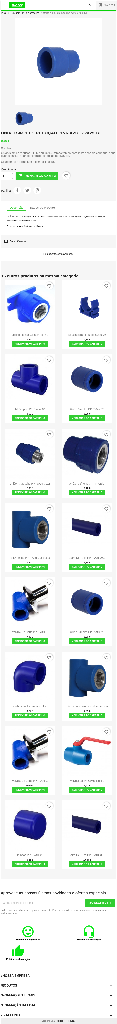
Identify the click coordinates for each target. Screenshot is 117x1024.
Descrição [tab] (17, 207)
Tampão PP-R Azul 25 (30, 855)
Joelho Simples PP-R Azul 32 (30, 706)
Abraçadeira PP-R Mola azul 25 (87, 334)
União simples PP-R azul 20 (87, 632)
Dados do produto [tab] (42, 207)
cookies (59, 1021)
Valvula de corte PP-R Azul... (30, 632)
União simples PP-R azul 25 (87, 409)
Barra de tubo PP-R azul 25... (87, 557)
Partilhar (17, 190)
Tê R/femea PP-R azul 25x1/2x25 (87, 706)
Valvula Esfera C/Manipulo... (87, 780)
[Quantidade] (5, 176)
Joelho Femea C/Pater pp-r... (30, 334)
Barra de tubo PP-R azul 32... (87, 855)
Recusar (71, 1021)
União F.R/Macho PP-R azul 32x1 (30, 483)
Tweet (27, 190)
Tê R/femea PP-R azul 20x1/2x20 (30, 557)
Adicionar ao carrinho (37, 176)
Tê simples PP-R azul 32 (30, 409)
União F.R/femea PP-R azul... (87, 483)
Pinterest (37, 190)
